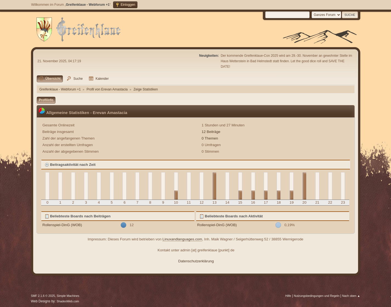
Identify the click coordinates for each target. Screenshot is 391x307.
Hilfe (288, 295)
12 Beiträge (211, 132)
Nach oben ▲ (351, 295)
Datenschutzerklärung (196, 261)
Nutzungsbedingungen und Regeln (316, 295)
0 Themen (210, 138)
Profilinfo (46, 100)
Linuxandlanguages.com (182, 239)
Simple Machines (68, 295)
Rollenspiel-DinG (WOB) (62, 225)
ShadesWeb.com (68, 301)
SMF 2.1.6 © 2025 (43, 295)
